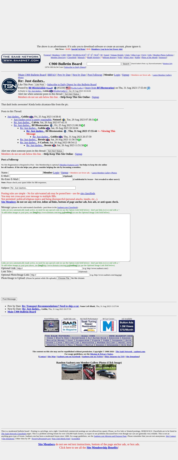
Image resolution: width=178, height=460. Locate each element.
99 (101, 55)
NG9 (96, 55)
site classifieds (87, 193)
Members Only (168, 63)
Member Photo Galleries (163, 55)
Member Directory (58, 57)
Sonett (106, 55)
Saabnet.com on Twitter (92, 366)
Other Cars (135, 55)
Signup (125, 74)
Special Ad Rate (78, 49)
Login (117, 74)
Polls (120, 57)
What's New (129, 57)
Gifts (150, 55)
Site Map (52, 366)
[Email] (49, 88)
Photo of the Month (149, 57)
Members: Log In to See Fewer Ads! (107, 49)
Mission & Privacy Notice (101, 363)
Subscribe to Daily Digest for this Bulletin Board (71, 84)
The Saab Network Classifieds (13, 443)
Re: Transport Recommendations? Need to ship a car (50, 315)
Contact (42, 366)
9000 (69, 55)
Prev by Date (64, 74)
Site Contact (171, 445)
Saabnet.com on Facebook (68, 366)
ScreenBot (75, 448)
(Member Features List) (69, 165)
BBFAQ (52, 74)
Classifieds (71, 57)
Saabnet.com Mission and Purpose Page (110, 445)
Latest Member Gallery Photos (104, 173)
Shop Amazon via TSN (114, 366)
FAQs (143, 55)
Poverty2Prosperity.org (41, 448)
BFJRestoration (37, 87)
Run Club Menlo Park (61, 448)
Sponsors (162, 57)
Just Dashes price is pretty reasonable (32, 119)
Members (56, 55)
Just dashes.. (14, 116)
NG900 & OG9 (79, 55)
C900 (63, 55)
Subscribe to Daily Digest (74, 67)
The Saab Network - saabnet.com (130, 361)
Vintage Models (117, 55)
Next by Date (79, 74)
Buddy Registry (93, 57)
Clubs (127, 55)
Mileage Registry (110, 57)
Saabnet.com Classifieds (67, 207)
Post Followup (95, 74)
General (47, 55)
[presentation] (25, 298)
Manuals (81, 57)
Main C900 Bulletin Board (32, 74)
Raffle (137, 57)
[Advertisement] (89, 23)
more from (100, 87)
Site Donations (132, 366)
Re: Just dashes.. (35, 91)
